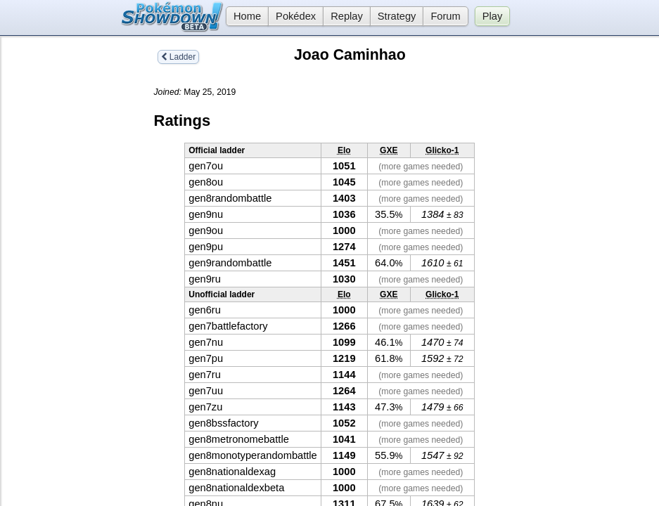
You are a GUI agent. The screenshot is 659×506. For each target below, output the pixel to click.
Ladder (178, 57)
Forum (445, 16)
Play (492, 16)
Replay (347, 16)
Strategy (397, 16)
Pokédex (296, 16)
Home (243, 16)
